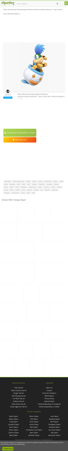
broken (40, 181)
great (28, 193)
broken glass (32, 187)
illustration (24, 187)
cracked (59, 187)
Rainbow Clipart (33, 435)
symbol (28, 181)
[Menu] (66, 3)
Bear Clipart (34, 433)
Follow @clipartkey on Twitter (49, 407)
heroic (6, 190)
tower (61, 181)
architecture (48, 181)
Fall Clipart (34, 419)
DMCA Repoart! (20, 140)
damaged (49, 184)
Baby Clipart (13, 435)
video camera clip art (18, 390)
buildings (12, 184)
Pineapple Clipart (54, 424)
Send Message (8, 97)
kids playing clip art (19, 396)
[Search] (57, 4)
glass (23, 184)
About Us (49, 388)
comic (40, 187)
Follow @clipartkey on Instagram (49, 404)
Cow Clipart (54, 416)
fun (42, 190)
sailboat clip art (18, 401)
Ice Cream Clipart (54, 430)
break (5, 184)
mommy (29, 190)
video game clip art (19, 404)
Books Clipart (13, 419)
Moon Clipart (34, 416)
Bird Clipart (54, 422)
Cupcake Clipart (13, 424)
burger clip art (19, 393)
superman (55, 190)
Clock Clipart (34, 422)
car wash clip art (19, 398)
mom (18, 184)
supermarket (15, 193)
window (34, 184)
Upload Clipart (49, 401)
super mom (7, 181)
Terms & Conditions (49, 393)
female (18, 190)
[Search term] (37, 3)
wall (33, 193)
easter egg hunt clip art (18, 407)
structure (46, 187)
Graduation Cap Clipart (34, 430)
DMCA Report (49, 396)
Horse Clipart (34, 424)
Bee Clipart (34, 427)
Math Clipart (13, 416)
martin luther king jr (18, 181)
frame (23, 193)
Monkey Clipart (54, 427)
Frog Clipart (14, 422)
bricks (11, 190)
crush (23, 190)
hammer (47, 190)
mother (55, 181)
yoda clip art (18, 388)
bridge (34, 181)
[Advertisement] (34, 29)
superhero (42, 184)
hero (28, 184)
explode (36, 190)
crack (17, 187)
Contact (49, 390)
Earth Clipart (13, 427)
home (6, 187)
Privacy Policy (49, 398)
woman (56, 184)
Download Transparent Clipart (19, 133)
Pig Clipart (54, 433)
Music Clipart (13, 430)
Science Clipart (13, 433)
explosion (6, 193)
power (11, 187)
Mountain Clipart (54, 435)
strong (53, 187)
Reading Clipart (54, 419)
